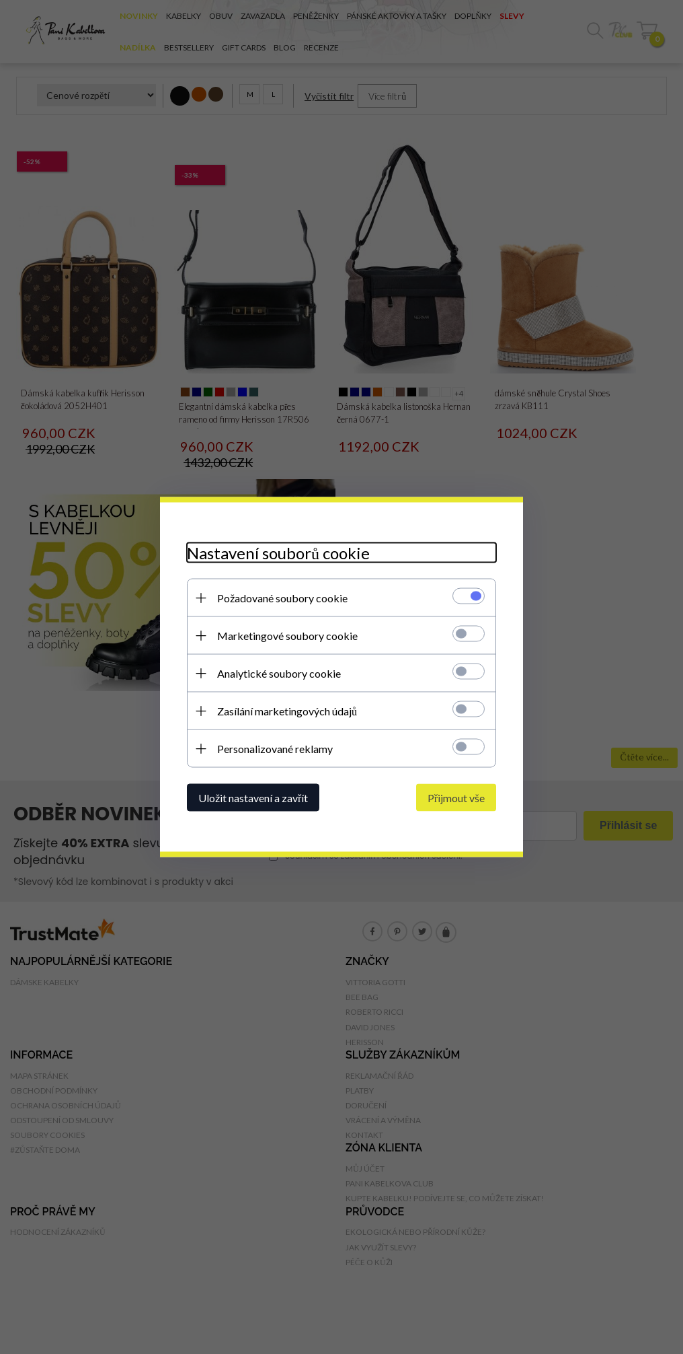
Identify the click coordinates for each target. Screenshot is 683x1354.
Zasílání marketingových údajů (287, 711)
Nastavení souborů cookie (278, 553)
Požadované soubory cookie (282, 598)
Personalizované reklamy (275, 748)
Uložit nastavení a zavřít (253, 797)
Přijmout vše (456, 797)
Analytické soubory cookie (279, 673)
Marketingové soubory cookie (287, 635)
